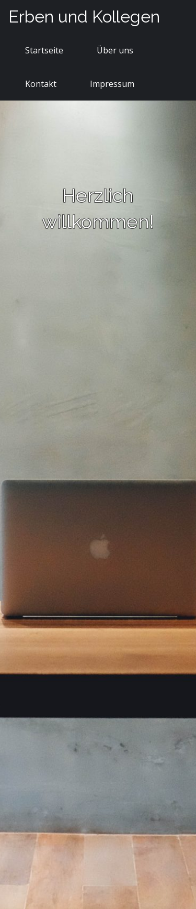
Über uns (115, 50)
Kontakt (40, 84)
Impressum (112, 84)
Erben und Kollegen (84, 16)
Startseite (44, 50)
